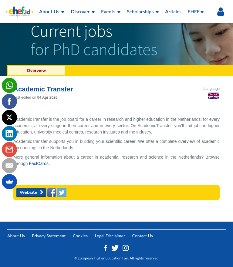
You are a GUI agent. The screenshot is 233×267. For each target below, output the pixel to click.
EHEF (195, 11)
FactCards (39, 163)
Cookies (80, 235)
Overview (36, 70)
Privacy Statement (49, 235)
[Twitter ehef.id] (115, 247)
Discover (83, 11)
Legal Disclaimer (110, 235)
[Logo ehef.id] (19, 7)
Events (111, 11)
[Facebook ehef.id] (106, 247)
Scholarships (143, 11)
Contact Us (142, 235)
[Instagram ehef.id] (125, 247)
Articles (173, 11)
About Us (52, 11)
